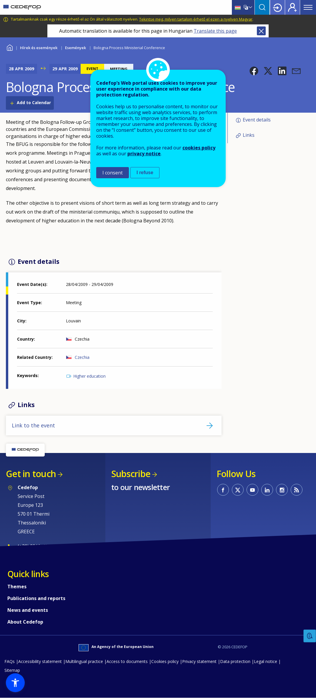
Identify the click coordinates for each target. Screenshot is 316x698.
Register (292, 7)
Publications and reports (36, 598)
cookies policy (198, 147)
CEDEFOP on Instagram (282, 490)
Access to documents (127, 661)
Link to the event (33, 425)
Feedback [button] (310, 636)
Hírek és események (38, 47)
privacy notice (144, 153)
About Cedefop (25, 622)
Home (9, 47)
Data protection (235, 661)
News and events (27, 610)
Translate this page (215, 31)
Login (277, 7)
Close (261, 30)
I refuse (145, 172)
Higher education (89, 376)
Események (75, 47)
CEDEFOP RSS (296, 490)
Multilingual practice (84, 661)
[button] (254, 71)
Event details (257, 119)
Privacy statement (199, 661)
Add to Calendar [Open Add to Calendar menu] (34, 102)
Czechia (82, 357)
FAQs (9, 661)
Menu (308, 7)
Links (249, 135)
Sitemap (12, 670)
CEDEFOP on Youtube (252, 490)
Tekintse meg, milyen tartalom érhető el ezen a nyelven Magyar (195, 19)
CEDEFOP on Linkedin (267, 490)
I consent (112, 172)
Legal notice (265, 661)
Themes (16, 586)
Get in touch (31, 474)
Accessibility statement (40, 661)
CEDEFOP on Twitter (238, 490)
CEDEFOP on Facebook (223, 490)
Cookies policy (165, 661)
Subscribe (130, 474)
